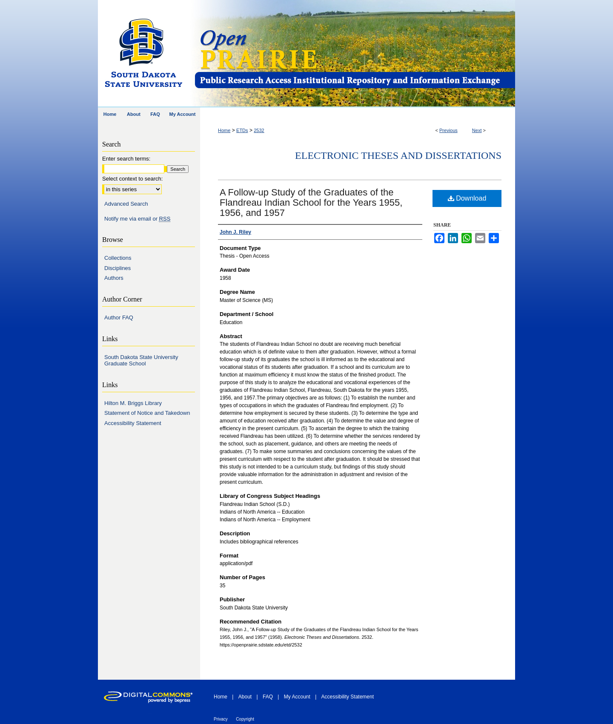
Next (477, 130)
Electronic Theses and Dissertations (398, 155)
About (245, 697)
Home (224, 130)
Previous (448, 130)
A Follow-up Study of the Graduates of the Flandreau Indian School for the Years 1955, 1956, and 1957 (311, 202)
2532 (259, 130)
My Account (297, 697)
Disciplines (117, 268)
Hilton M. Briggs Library (133, 403)
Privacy (221, 719)
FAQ (268, 697)
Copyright (245, 719)
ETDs (242, 130)
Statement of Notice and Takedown (147, 413)
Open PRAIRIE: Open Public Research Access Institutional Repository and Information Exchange (354, 54)
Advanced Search (126, 204)
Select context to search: (132, 178)
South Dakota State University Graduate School (141, 360)
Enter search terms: (126, 158)
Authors (113, 278)
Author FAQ (118, 317)
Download (467, 198)
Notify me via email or (137, 218)
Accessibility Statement (132, 423)
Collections (118, 258)
